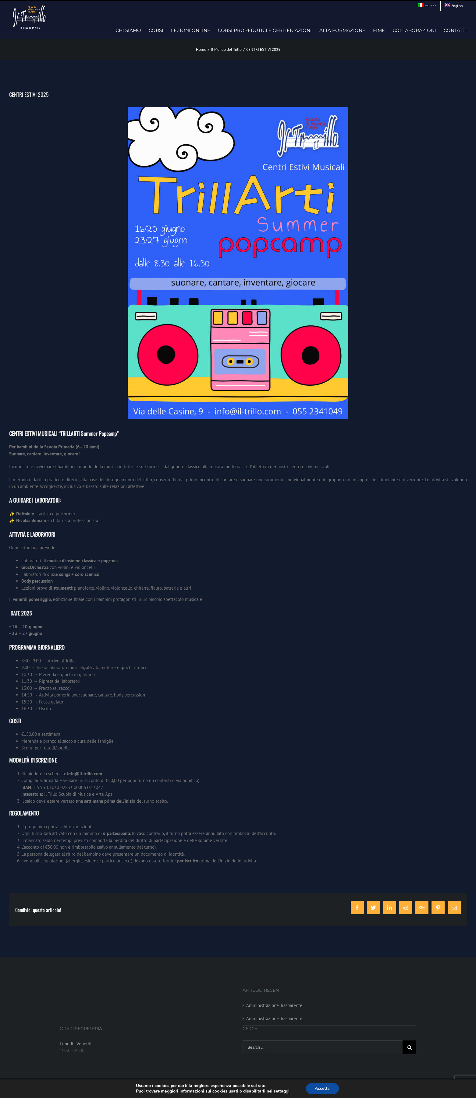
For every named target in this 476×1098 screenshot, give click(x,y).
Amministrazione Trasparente (274, 1005)
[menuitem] (427, 6)
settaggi (282, 1091)
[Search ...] (323, 1047)
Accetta (322, 1088)
